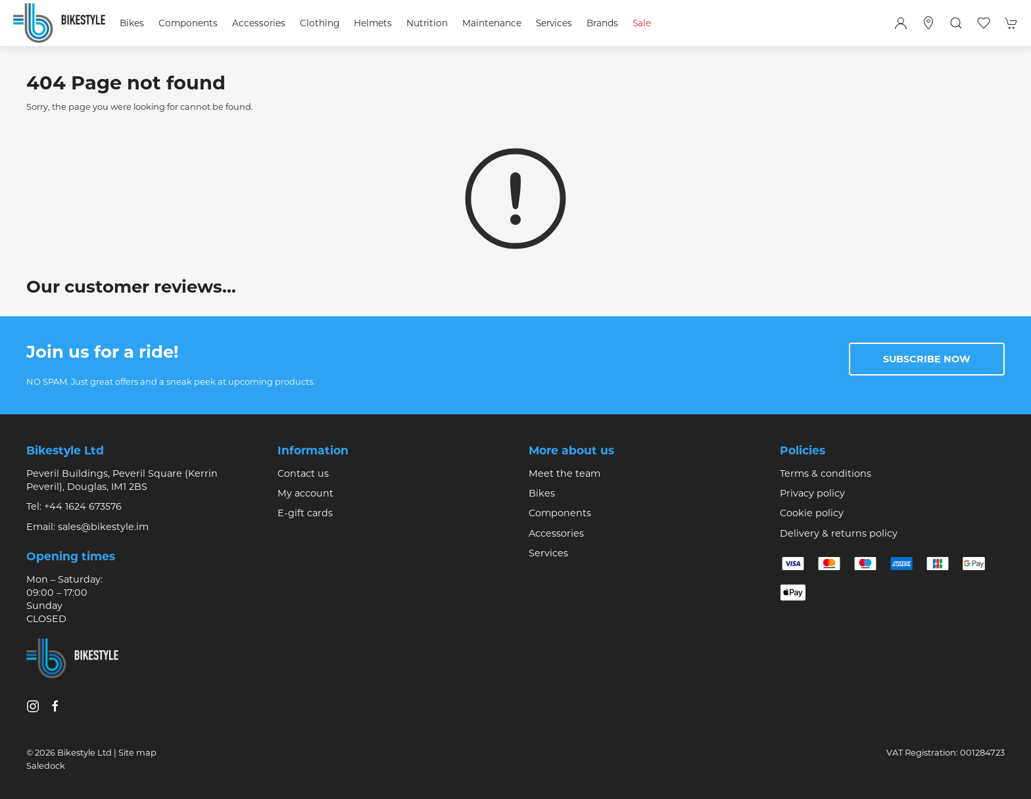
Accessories (556, 533)
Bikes (542, 493)
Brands (602, 23)
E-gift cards (305, 513)
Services (548, 553)
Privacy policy (812, 493)
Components (560, 513)
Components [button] (188, 23)
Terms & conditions (825, 473)
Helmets (373, 23)
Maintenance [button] (491, 23)
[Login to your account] (900, 23)
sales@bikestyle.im (103, 527)
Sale (642, 23)
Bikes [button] (132, 23)
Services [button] (554, 23)
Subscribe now (927, 359)
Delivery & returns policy (839, 533)
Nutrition (427, 23)
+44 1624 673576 (83, 506)
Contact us (303, 473)
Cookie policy (812, 513)
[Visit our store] (928, 23)
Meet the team (564, 473)
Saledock (45, 765)
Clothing (319, 23)
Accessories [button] (258, 23)
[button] (956, 23)
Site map (137, 752)
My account (305, 493)
